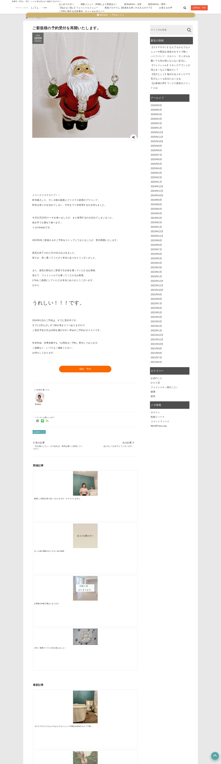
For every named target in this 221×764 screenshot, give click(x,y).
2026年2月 (156, 122)
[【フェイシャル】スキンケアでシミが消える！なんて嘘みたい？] (98, 522)
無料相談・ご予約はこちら (110, 15)
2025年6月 (156, 158)
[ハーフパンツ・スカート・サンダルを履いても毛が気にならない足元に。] (72, 521)
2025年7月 (156, 154)
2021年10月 (157, 343)
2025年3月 (156, 172)
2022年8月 (156, 298)
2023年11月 (157, 235)
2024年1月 (156, 226)
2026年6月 (156, 104)
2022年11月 (157, 284)
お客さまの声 (165, 7)
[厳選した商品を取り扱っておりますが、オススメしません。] (46, 482)
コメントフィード (160, 420)
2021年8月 (156, 352)
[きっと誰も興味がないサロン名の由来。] (72, 482)
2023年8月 (156, 244)
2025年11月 (157, 136)
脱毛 (153, 395)
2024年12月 (157, 185)
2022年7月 (156, 302)
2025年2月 (156, 176)
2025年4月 (156, 167)
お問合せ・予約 (199, 8)
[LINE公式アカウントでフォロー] (42, 419)
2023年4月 (156, 262)
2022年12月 (157, 280)
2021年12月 (157, 334)
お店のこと (39, 431)
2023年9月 (156, 239)
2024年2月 (156, 221)
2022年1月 (156, 329)
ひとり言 (155, 382)
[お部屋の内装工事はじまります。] (98, 482)
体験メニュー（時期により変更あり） (99, 4)
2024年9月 (156, 199)
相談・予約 (85, 368)
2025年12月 (157, 131)
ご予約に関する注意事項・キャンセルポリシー (82, 11)
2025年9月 (156, 145)
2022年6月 (156, 307)
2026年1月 (156, 127)
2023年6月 (156, 253)
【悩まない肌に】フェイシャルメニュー (78, 7)
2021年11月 (157, 338)
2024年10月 (157, 194)
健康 (153, 391)
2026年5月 (156, 109)
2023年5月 (156, 257)
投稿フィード (158, 416)
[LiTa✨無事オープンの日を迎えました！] (124, 478)
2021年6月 (156, 361)
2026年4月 (156, 113)
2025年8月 (156, 149)
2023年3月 (156, 266)
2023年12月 (157, 230)
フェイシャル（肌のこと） (165, 386)
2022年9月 (156, 293)
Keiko (38, 403)
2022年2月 (156, 325)
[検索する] (189, 29)
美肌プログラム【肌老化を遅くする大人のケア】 (129, 7)
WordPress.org (159, 425)
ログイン (155, 411)
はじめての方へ (66, 4)
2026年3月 (156, 118)
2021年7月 (156, 356)
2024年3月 (156, 217)
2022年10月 (157, 289)
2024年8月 (156, 203)
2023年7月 (156, 248)
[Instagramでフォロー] (37, 419)
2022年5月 (156, 311)
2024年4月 (156, 212)
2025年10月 (157, 140)
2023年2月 (156, 271)
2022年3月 (156, 320)
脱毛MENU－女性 (133, 4)
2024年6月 (156, 208)
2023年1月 (156, 275)
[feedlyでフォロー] (47, 419)
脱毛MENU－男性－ (158, 4)
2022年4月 (156, 316)
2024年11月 (157, 190)
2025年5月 (156, 163)
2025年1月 (156, 181)
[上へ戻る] (215, 756)
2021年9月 (156, 347)
